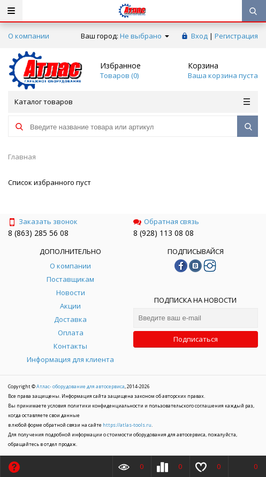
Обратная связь (166, 221)
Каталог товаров (132, 101)
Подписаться (195, 339)
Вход (199, 36)
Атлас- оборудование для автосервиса (80, 386)
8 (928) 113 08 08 (163, 233)
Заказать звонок (43, 221)
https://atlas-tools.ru (127, 424)
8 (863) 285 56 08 (38, 233)
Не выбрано (144, 36)
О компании (28, 36)
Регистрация (236, 36)
